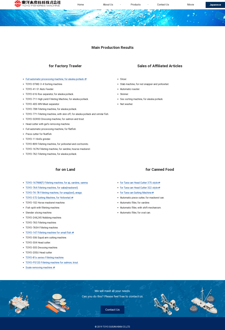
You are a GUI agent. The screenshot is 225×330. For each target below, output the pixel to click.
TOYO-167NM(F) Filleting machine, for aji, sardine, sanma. (57, 182)
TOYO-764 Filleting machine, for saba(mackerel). (52, 187)
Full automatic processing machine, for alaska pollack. (56, 79)
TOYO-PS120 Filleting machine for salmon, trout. (52, 262)
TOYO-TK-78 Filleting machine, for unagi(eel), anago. (54, 192)
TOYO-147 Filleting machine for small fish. (50, 232)
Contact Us (112, 309)
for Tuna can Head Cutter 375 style (140, 182)
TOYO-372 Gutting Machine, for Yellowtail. (49, 197)
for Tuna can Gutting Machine (137, 192)
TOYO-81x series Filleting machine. (45, 257)
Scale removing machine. (40, 267)
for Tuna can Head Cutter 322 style (140, 187)
